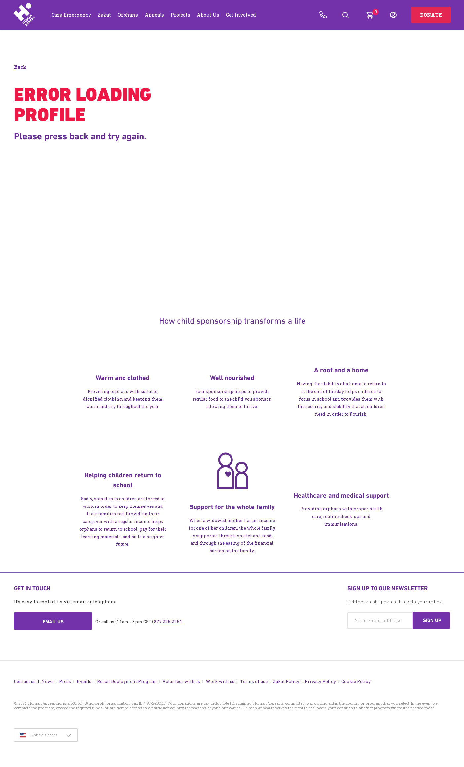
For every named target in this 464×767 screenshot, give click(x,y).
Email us (53, 622)
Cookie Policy (356, 681)
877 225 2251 (168, 622)
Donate (431, 15)
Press (65, 681)
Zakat (104, 15)
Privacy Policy (320, 681)
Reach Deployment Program (127, 681)
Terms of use (254, 681)
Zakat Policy (286, 681)
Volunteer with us (181, 681)
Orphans (128, 15)
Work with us (220, 681)
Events (84, 681)
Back (20, 67)
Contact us (25, 681)
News (47, 681)
